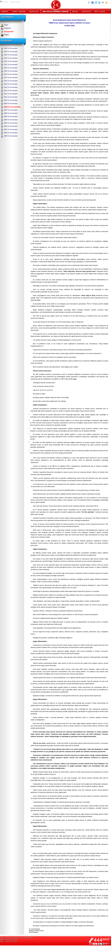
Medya (75, 11)
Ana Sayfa (1, 1)
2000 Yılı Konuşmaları (11, 133)
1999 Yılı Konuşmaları (11, 136)
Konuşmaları (9, 31)
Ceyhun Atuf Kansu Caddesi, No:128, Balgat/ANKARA (16, 938)
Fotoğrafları (7, 28)
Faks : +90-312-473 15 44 (8, 941)
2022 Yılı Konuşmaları (11, 61)
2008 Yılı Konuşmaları (12, 107)
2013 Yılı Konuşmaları (11, 90)
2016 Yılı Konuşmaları (11, 81)
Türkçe (12, 2)
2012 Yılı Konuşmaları (11, 94)
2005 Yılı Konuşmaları (11, 116)
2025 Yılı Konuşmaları (11, 51)
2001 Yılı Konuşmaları (11, 129)
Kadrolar (33, 11)
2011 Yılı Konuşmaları (11, 97)
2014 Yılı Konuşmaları (11, 87)
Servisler (86, 11)
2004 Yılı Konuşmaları (11, 120)
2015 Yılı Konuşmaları (11, 84)
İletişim (99, 11)
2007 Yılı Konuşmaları (11, 110)
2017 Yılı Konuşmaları (11, 77)
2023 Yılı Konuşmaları (11, 58)
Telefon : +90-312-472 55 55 (8, 939)
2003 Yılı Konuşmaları (11, 123)
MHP (55, 11)
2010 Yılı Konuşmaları (11, 100)
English (17, 2)
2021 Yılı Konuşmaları (11, 64)
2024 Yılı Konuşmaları (11, 55)
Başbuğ (5, 11)
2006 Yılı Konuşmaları (11, 113)
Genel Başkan (19, 11)
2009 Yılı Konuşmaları (11, 103)
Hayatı (6, 25)
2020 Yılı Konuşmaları (11, 68)
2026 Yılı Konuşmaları (11, 48)
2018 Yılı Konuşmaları (11, 74)
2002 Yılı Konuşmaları (11, 126)
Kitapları (6, 34)
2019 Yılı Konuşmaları (11, 71)
